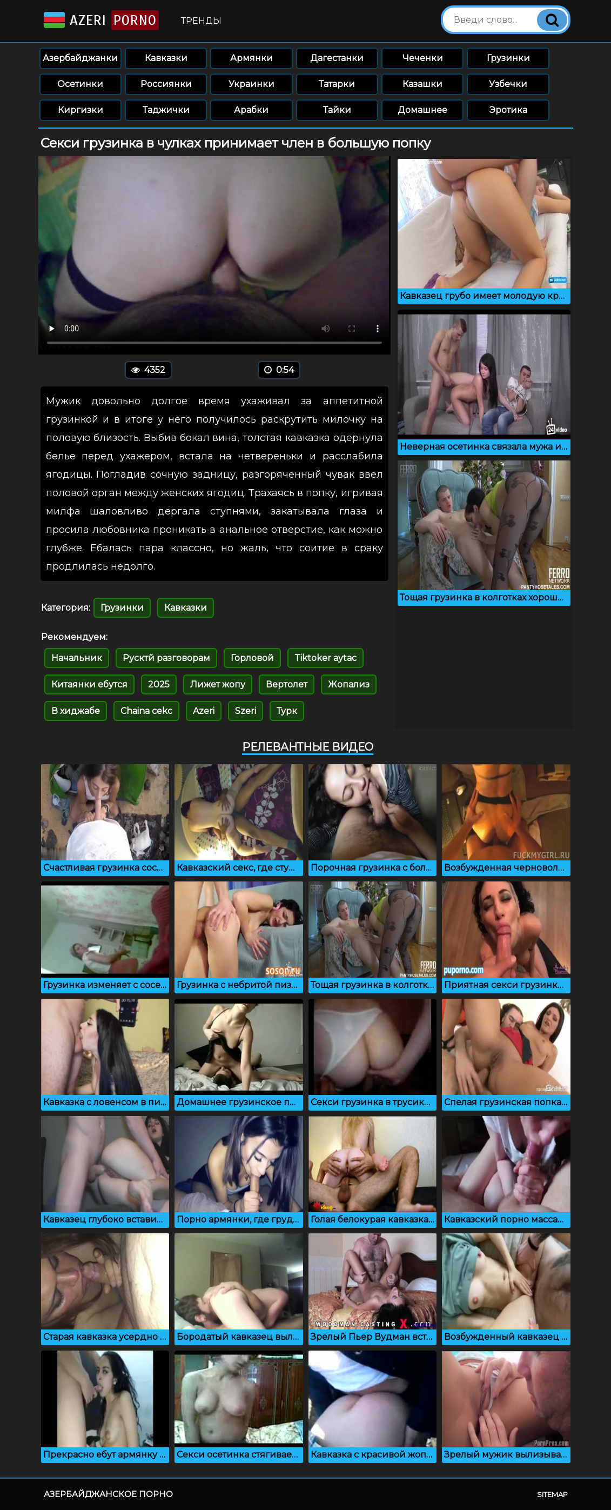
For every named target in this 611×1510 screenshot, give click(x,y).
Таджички (166, 110)
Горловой (252, 658)
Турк (287, 711)
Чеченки (422, 58)
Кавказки (166, 58)
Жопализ (349, 684)
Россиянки (166, 84)
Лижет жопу (217, 684)
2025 (159, 684)
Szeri (245, 711)
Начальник (76, 658)
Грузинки (508, 58)
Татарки (337, 84)
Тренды (201, 21)
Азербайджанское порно (108, 1494)
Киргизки (80, 110)
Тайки (337, 110)
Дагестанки (337, 58)
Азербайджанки (80, 58)
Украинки (251, 84)
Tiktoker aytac (325, 658)
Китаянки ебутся (89, 684)
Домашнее (422, 110)
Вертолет (286, 684)
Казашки (422, 84)
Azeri (100, 20)
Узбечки (508, 84)
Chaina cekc (146, 711)
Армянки (251, 58)
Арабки (251, 110)
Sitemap (552, 1494)
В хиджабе (75, 711)
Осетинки (80, 84)
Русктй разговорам (166, 658)
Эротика (508, 110)
